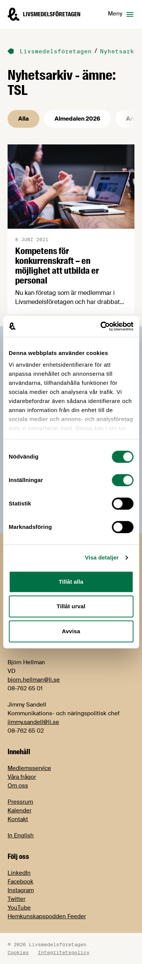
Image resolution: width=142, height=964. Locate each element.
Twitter (16, 899)
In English (21, 835)
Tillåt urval (71, 606)
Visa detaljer (102, 557)
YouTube (19, 907)
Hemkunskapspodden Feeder (47, 916)
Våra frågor (22, 777)
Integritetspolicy (63, 952)
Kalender (19, 810)
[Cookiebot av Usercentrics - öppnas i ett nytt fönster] (101, 326)
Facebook (20, 881)
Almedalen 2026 (77, 118)
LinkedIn (19, 873)
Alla (23, 118)
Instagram (21, 890)
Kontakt (18, 819)
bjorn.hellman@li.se (34, 679)
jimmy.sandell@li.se (33, 722)
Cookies (18, 952)
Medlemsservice (29, 768)
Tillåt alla (71, 581)
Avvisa (71, 631)
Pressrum (20, 802)
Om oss (18, 785)
